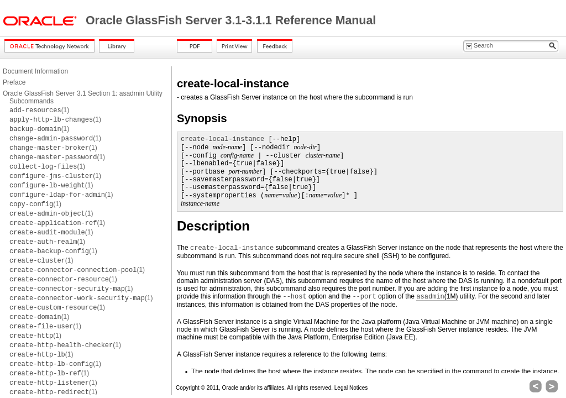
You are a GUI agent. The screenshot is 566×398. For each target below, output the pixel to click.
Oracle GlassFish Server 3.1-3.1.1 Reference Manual (231, 20)
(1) (39, 110)
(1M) (437, 296)
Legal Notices (351, 388)
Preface (14, 82)
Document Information (35, 71)
